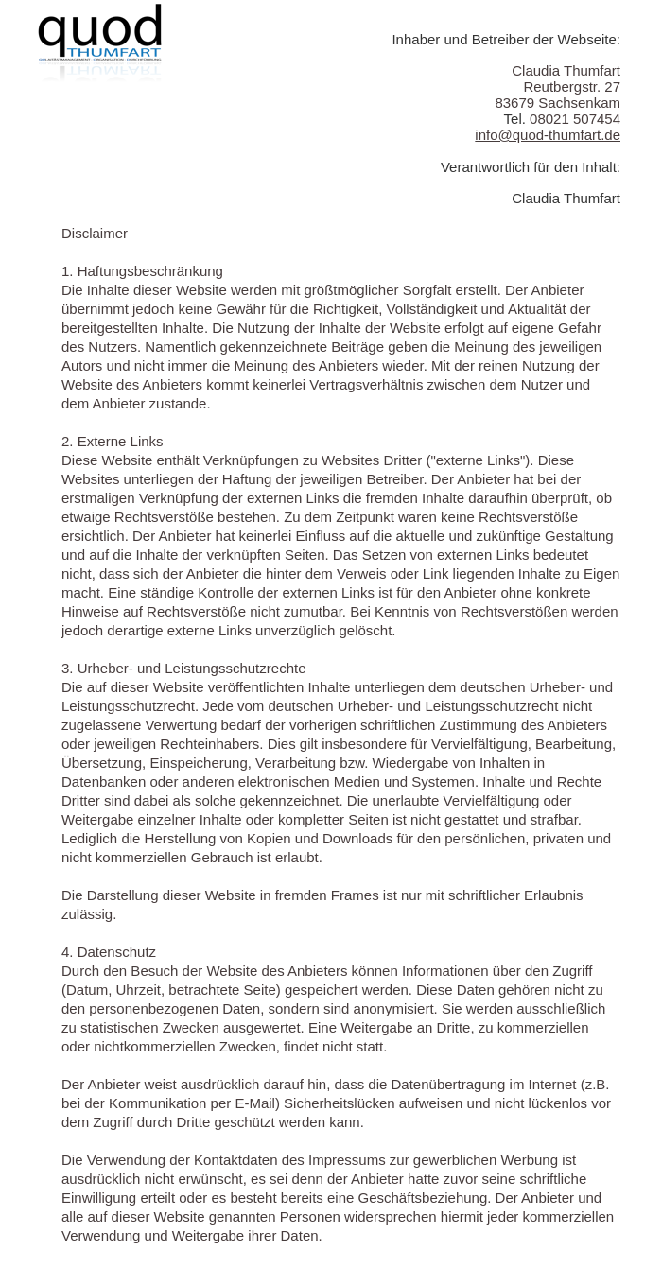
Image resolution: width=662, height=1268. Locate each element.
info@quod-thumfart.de (547, 135)
